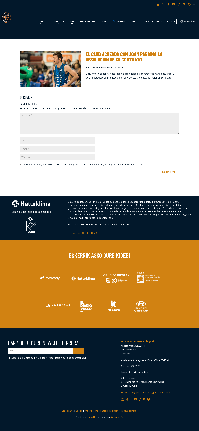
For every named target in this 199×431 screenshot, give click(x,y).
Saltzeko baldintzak (109, 410)
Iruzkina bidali (167, 172)
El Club (41, 21)
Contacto (148, 21)
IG (158, 4)
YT (174, 4)
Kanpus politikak (129, 410)
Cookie (79, 410)
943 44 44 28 (127, 392)
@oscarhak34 (117, 417)
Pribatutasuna (91, 410)
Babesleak (136, 21)
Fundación (119, 21)
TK (179, 4)
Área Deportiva (57, 21)
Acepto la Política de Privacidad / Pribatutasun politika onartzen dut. (48, 357)
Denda (159, 21)
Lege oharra (68, 410)
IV (190, 4)
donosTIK (91, 417)
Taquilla (171, 21)
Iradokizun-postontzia (84, 233)
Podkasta (105, 21)
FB (169, 4)
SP (184, 4)
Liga (72, 21)
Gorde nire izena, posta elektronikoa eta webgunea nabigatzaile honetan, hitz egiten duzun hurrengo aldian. (82, 164)
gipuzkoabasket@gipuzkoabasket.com (152, 392)
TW (163, 4)
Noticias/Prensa (87, 21)
